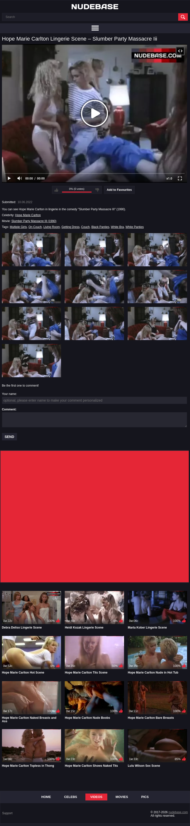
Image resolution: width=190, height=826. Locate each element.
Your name (9, 394)
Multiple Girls (18, 227)
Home (46, 797)
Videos (96, 797)
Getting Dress (70, 227)
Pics (145, 797)
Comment (9, 409)
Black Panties (100, 227)
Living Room (51, 227)
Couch (85, 227)
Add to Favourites (119, 190)
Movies (122, 797)
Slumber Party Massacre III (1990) (33, 221)
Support (7, 813)
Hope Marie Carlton (28, 215)
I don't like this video (97, 190)
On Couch (35, 227)
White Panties (135, 227)
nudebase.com (178, 812)
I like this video (56, 190)
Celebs (70, 797)
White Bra (117, 227)
